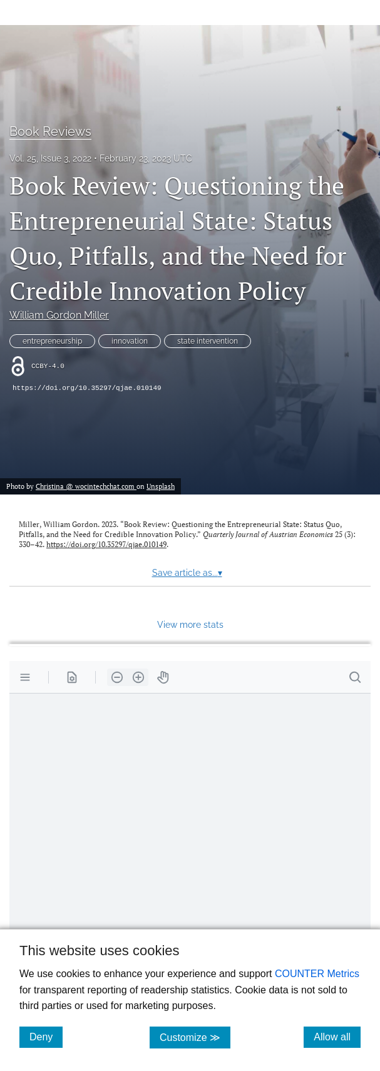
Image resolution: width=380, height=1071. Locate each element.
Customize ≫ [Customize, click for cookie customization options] (195, 1037)
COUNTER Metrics (317, 973)
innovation (129, 341)
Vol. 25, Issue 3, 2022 (50, 158)
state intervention (207, 341)
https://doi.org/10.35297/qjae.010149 (87, 388)
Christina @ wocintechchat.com (86, 486)
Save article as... (187, 573)
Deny (46, 1036)
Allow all (337, 1036)
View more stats (190, 624)
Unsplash (160, 486)
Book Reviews (50, 131)
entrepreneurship (52, 341)
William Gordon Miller (59, 315)
